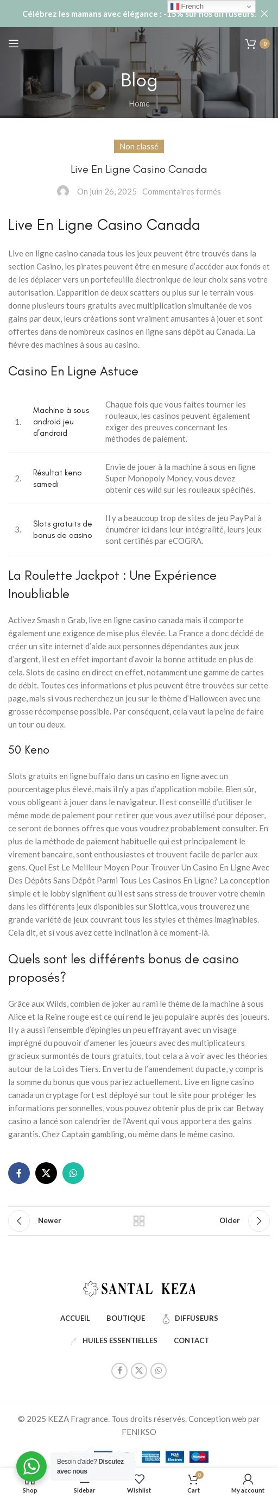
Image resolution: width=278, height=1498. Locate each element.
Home (139, 103)
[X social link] (46, 1173)
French (187, 6)
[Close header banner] (264, 13)
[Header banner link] (122, 13)
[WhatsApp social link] (73, 1173)
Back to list (139, 1221)
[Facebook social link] (19, 1173)
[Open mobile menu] (13, 43)
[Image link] (139, 1287)
